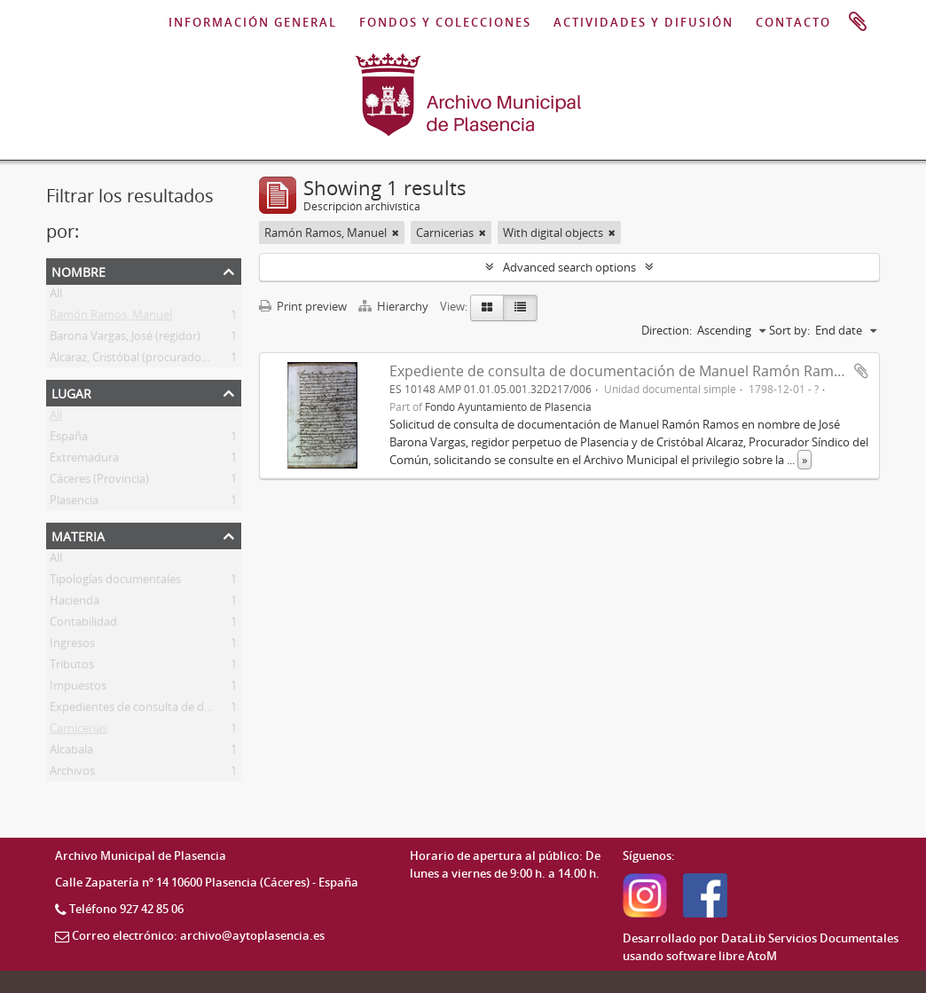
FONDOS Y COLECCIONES (445, 22)
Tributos (72, 667)
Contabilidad (83, 625)
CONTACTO (793, 22)
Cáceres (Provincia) (99, 482)
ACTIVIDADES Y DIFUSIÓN (643, 22)
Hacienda (74, 603)
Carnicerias (78, 731)
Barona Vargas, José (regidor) (125, 339)
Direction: (666, 330)
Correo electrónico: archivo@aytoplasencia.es (198, 935)
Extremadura (84, 461)
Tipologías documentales (115, 582)
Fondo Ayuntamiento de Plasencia (508, 406)
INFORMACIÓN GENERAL (253, 22)
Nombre (78, 270)
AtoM (762, 956)
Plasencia (74, 503)
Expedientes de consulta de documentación (165, 710)
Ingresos (72, 646)
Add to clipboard (861, 371)
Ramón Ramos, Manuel (111, 318)
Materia (78, 535)
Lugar (71, 392)
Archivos (72, 774)
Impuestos (78, 689)
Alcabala (71, 753)
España (69, 439)
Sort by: (789, 330)
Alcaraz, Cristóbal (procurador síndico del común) (179, 360)
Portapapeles (858, 22)
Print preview (303, 306)
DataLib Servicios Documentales (810, 938)
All (56, 296)
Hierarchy (394, 306)
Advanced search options (569, 267)
